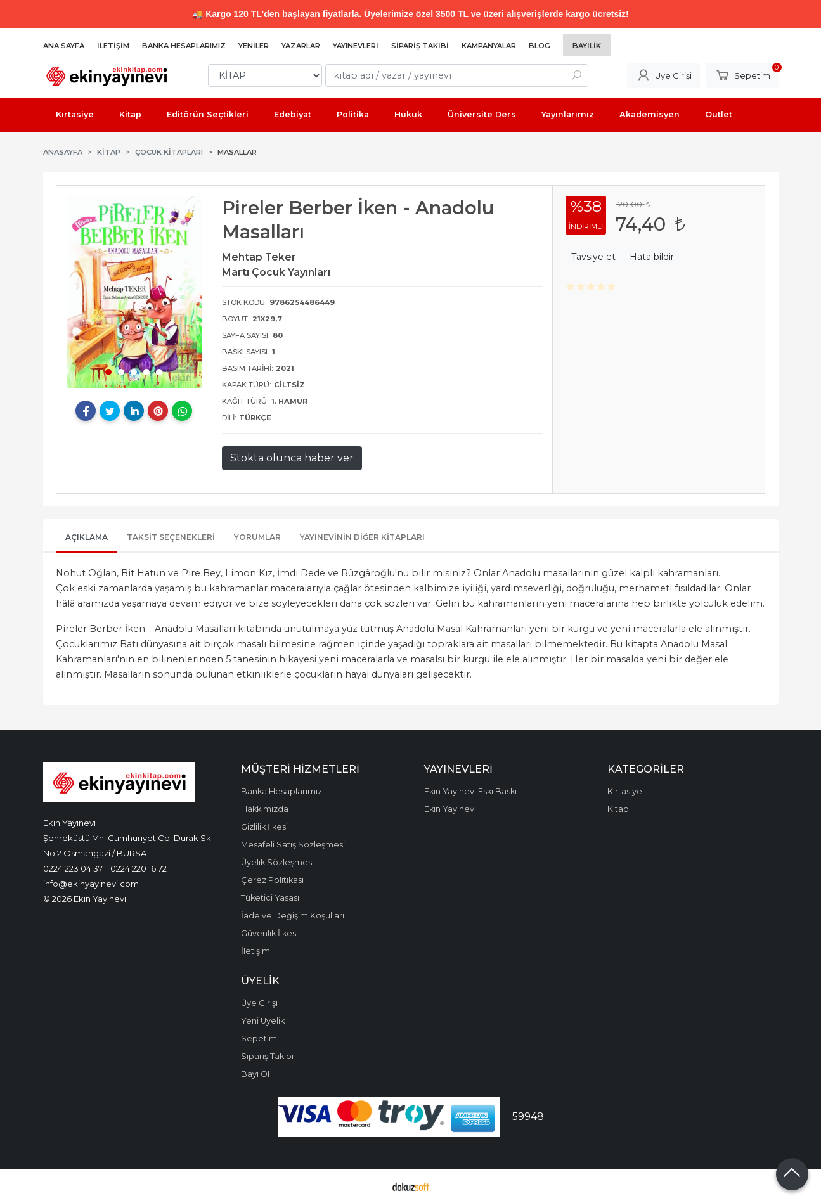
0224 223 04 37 (73, 868)
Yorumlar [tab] (257, 537)
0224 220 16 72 (138, 868)
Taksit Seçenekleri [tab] (171, 537)
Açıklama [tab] (86, 537)
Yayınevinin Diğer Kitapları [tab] (362, 537)
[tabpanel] (134, 292)
